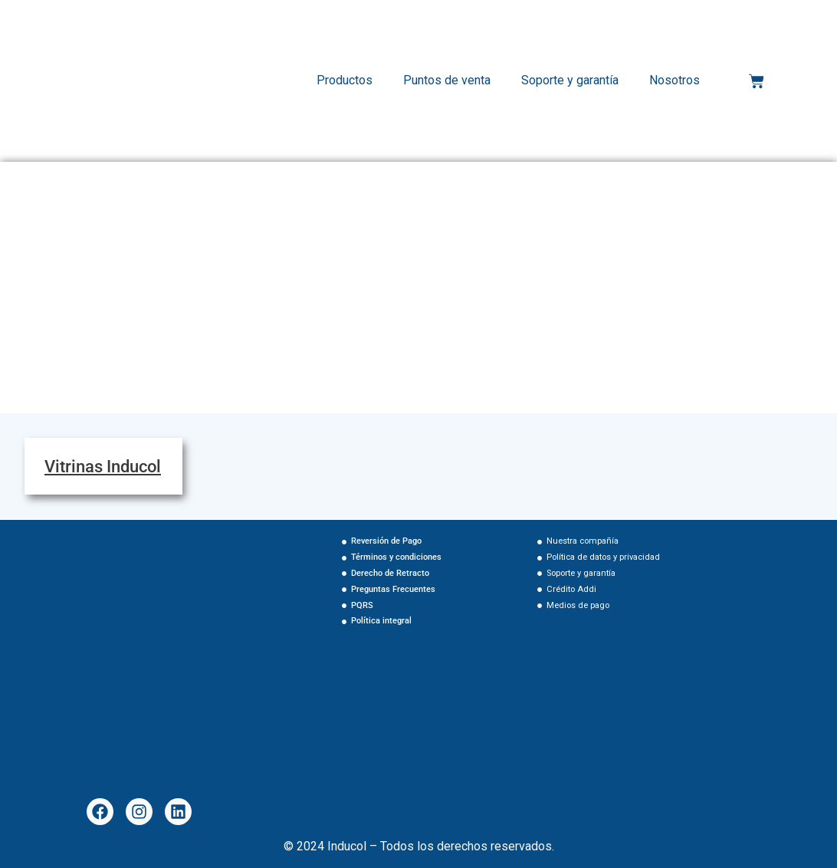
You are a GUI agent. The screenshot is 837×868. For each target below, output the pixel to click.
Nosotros (674, 80)
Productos (345, 80)
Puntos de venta (447, 80)
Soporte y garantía (570, 80)
